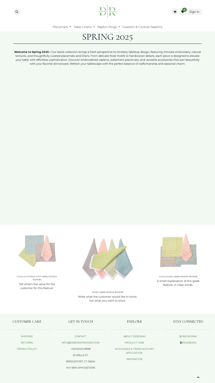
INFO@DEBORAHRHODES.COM (81, 342)
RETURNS (27, 342)
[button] (17, 11)
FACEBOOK (189, 342)
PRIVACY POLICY (27, 349)
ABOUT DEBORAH (134, 336)
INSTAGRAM (189, 336)
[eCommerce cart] (174, 11)
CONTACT (80, 336)
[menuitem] (61, 27)
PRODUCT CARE (134, 342)
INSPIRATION (134, 359)
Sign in (194, 12)
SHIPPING (27, 336)
